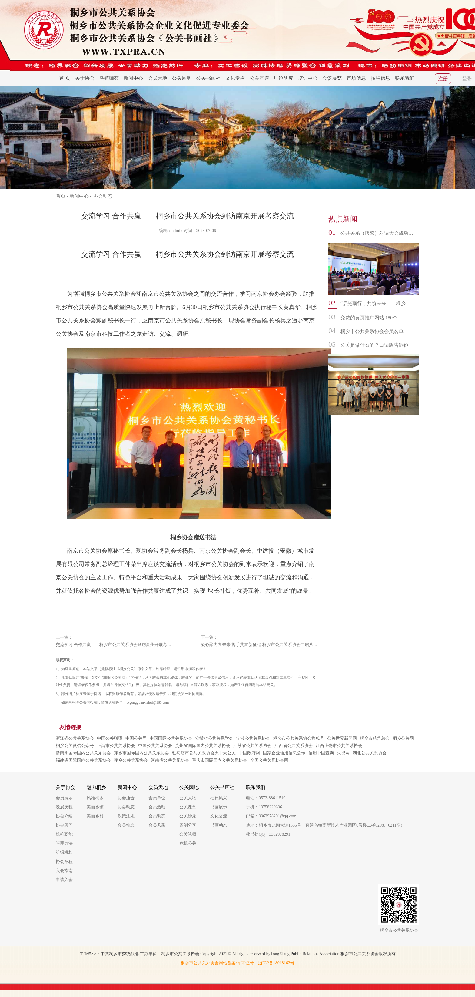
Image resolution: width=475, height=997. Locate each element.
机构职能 (64, 834)
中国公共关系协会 (155, 745)
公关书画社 (208, 78)
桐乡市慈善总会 (375, 738)
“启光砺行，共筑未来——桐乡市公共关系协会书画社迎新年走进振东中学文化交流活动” (376, 303)
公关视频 (187, 834)
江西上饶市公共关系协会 (339, 745)
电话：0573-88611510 (265, 798)
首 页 (64, 78)
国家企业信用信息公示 (284, 753)
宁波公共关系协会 (253, 738)
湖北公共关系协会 (370, 753)
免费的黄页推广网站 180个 (368, 317)
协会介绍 (64, 816)
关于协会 (85, 78)
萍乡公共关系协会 (131, 760)
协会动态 (102, 196)
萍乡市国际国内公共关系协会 (141, 753)
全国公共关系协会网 (269, 760)
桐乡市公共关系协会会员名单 (372, 331)
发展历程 (64, 807)
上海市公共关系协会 (116, 745)
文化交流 (218, 816)
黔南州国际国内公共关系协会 (83, 753)
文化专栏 (235, 78)
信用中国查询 (321, 753)
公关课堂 (187, 807)
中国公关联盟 (109, 738)
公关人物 (187, 798)
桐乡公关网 (403, 738)
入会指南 (64, 870)
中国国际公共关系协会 (171, 738)
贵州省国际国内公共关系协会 (202, 745)
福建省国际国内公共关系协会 (83, 760)
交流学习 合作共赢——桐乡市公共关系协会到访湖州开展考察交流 (115, 644)
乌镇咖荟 (109, 78)
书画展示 (218, 807)
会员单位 (156, 798)
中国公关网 (136, 738)
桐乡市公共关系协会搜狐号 (298, 738)
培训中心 (307, 78)
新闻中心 (133, 78)
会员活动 (156, 807)
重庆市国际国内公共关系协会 (219, 760)
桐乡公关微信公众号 (75, 745)
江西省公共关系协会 (293, 745)
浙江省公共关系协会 (75, 738)
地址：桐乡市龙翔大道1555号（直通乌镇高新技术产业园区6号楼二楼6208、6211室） (325, 825)
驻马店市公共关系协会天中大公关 (204, 753)
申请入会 (64, 879)
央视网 (343, 753)
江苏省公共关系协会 (252, 745)
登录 (467, 78)
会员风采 (156, 825)
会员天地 (157, 78)
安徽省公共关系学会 (214, 738)
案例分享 (187, 825)
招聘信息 (380, 78)
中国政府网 (249, 753)
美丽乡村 (95, 816)
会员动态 (126, 825)
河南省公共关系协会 (170, 760)
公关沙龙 (187, 816)
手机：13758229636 (264, 807)
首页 (60, 196)
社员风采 (218, 798)
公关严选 (259, 78)
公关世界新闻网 (342, 738)
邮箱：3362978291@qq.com (271, 816)
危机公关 (187, 843)
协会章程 (64, 861)
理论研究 (283, 78)
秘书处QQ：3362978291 (268, 834)
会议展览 (332, 78)
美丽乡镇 (95, 807)
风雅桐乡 (95, 798)
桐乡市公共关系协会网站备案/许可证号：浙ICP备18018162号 (237, 963)
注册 (443, 78)
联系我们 (404, 78)
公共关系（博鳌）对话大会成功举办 (376, 233)
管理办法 (64, 843)
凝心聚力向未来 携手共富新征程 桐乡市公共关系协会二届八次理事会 (260, 644)
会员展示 (64, 798)
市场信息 (356, 78)
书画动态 (218, 825)
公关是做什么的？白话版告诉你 (374, 345)
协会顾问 (64, 825)
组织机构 (64, 852)
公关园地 (181, 78)
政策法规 (126, 816)
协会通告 (126, 798)
